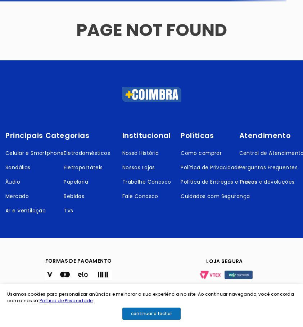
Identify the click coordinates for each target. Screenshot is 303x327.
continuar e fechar (151, 313)
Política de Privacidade (66, 301)
